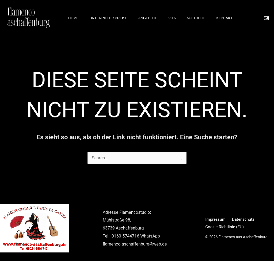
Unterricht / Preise (108, 18)
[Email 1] (266, 18)
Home (73, 18)
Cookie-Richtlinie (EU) (224, 226)
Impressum (215, 219)
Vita (172, 18)
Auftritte (196, 18)
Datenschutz (243, 219)
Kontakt (224, 18)
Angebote (148, 18)
